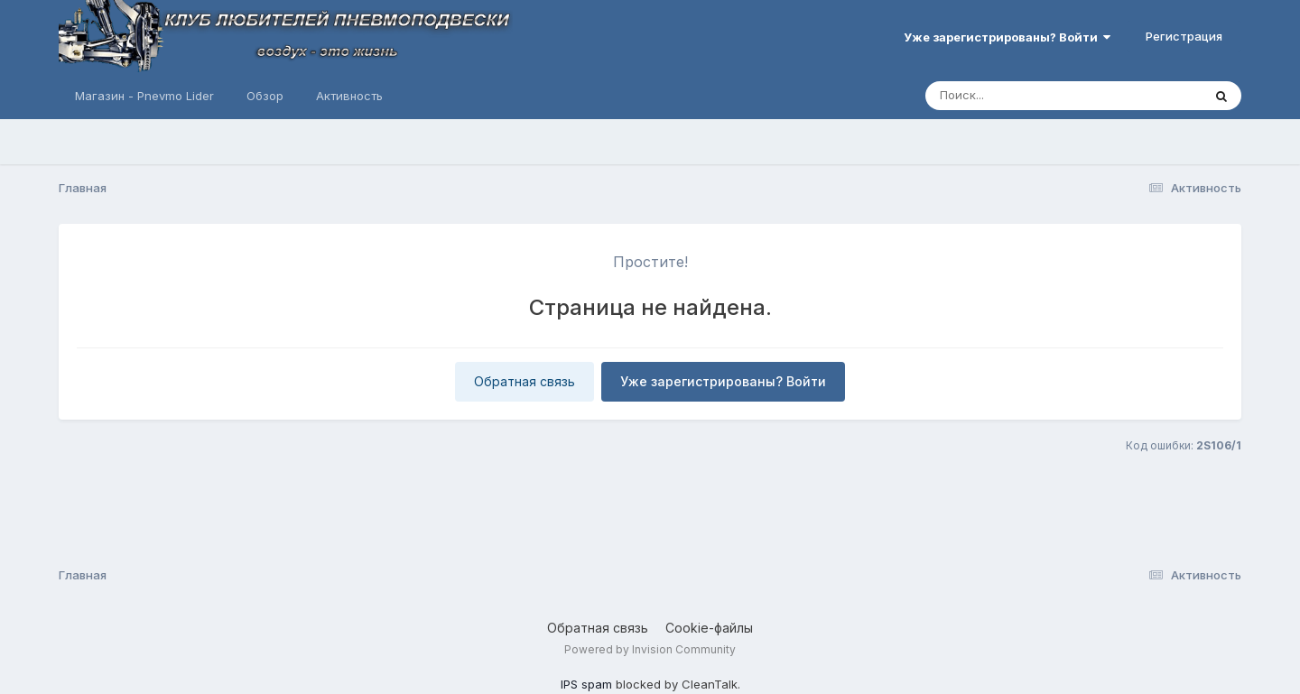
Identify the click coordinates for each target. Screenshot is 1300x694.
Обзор (264, 95)
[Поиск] (1029, 95)
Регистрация (1184, 36)
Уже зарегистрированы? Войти (1007, 37)
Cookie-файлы (709, 627)
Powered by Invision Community (650, 649)
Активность (349, 95)
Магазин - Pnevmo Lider (144, 95)
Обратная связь (524, 381)
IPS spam (586, 684)
